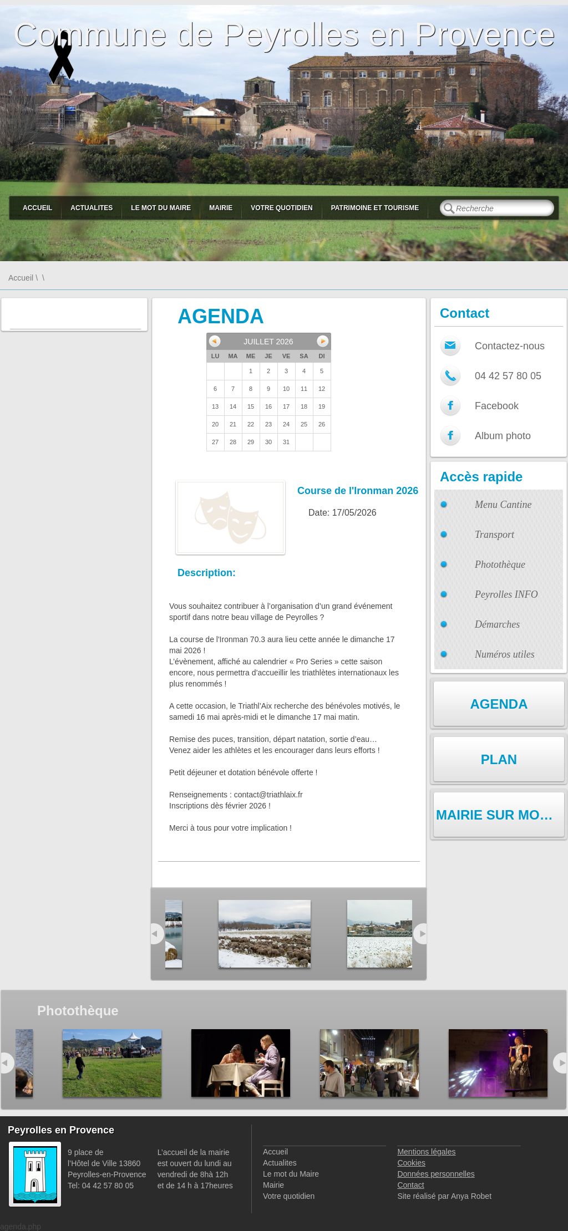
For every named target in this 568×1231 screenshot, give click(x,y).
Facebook (497, 405)
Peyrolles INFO (506, 594)
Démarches (497, 624)
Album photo (503, 435)
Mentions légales (426, 1151)
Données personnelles (435, 1173)
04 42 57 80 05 (508, 375)
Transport (494, 534)
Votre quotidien (281, 208)
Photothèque (500, 564)
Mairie (220, 208)
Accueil (37, 208)
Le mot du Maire (161, 208)
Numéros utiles (505, 654)
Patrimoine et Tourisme (375, 208)
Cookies (411, 1162)
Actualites (91, 208)
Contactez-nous (510, 346)
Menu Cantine (503, 504)
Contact (410, 1185)
